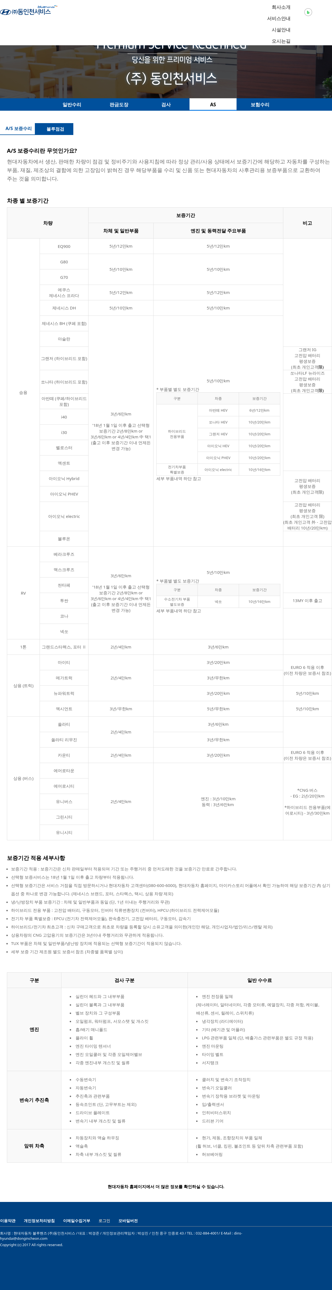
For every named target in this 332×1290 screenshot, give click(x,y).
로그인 (104, 1220)
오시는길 (281, 41)
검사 (166, 104)
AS (213, 104)
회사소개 (281, 7)
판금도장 (119, 104)
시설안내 (281, 30)
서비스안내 (278, 18)
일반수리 (72, 104)
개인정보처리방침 (39, 1220)
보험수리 (260, 104)
